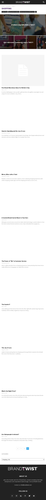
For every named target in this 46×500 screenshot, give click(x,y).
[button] (2, 2)
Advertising (4, 11)
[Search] (43, 2)
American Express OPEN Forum (27, 11)
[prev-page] (17, 448)
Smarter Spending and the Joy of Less (13, 131)
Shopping (8, 6)
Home (3, 6)
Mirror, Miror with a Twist (9, 174)
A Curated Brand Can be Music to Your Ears (15, 218)
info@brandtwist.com (26, 485)
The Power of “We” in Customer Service (14, 261)
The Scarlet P (6, 304)
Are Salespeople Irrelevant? (10, 434)
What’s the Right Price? (9, 391)
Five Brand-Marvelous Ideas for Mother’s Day (15, 88)
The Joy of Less (7, 348)
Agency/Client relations (14, 11)
